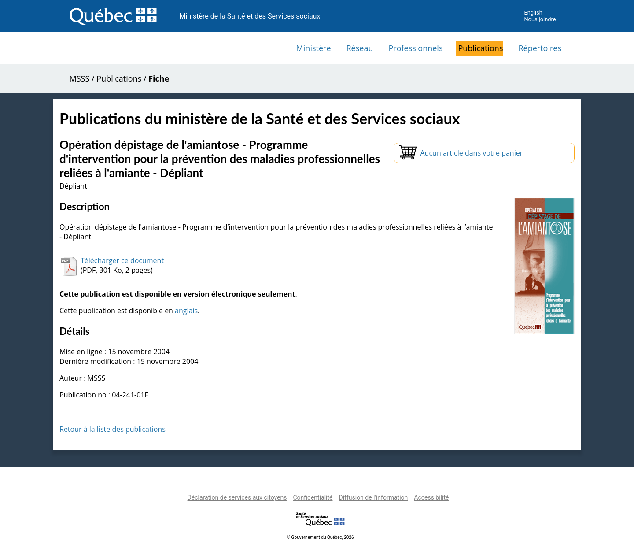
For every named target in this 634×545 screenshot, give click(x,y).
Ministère (313, 48)
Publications (480, 48)
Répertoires (539, 48)
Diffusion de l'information (373, 497)
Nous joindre (540, 19)
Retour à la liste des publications (112, 429)
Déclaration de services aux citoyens (237, 497)
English (533, 12)
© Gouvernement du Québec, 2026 (320, 537)
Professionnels (415, 48)
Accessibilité (431, 497)
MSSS (80, 78)
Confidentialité (312, 497)
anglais (186, 310)
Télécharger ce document (122, 260)
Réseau (359, 48)
